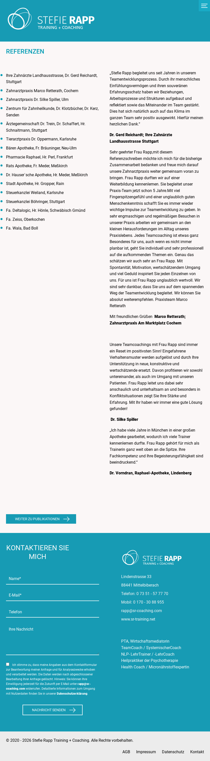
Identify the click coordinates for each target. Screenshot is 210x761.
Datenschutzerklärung (72, 693)
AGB (126, 751)
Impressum (146, 751)
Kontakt (197, 751)
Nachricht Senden (49, 710)
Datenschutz (173, 751)
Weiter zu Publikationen (37, 519)
